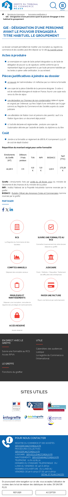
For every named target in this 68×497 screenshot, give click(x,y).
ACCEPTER (51, 492)
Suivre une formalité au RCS (16, 351)
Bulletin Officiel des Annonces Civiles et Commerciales (35, 193)
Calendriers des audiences (49, 348)
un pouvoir (11, 82)
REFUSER (17, 492)
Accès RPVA (8, 354)
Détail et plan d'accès (52, 474)
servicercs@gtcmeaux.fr (28, 446)
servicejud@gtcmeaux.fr (39, 454)
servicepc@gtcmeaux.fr (27, 452)
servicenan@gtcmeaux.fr (45, 457)
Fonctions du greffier (12, 372)
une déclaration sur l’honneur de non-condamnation (29, 100)
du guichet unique (55, 50)
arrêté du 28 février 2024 (41, 182)
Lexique (40, 352)
